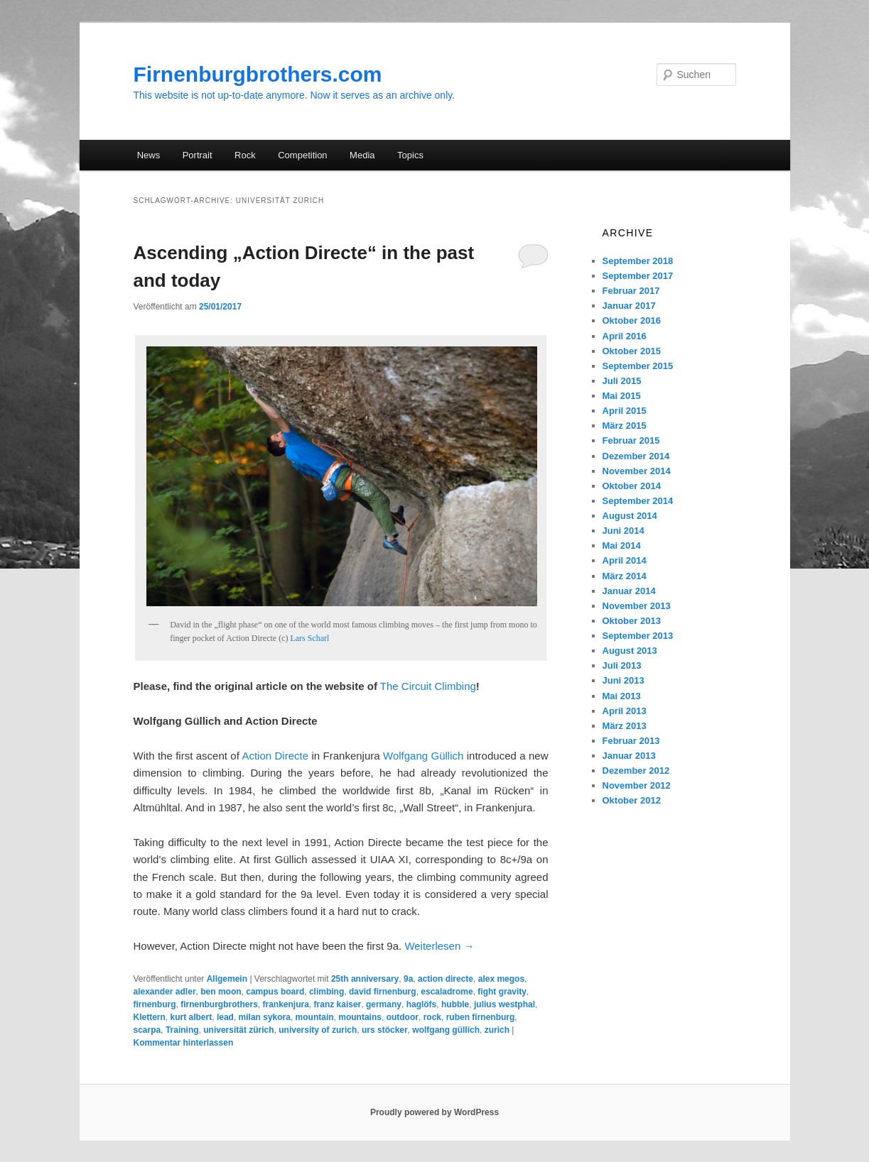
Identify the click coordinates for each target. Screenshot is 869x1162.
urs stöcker (385, 1030)
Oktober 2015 (632, 351)
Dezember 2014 (636, 456)
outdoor (403, 1017)
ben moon (220, 992)
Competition (302, 155)
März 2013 (625, 725)
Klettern (150, 1017)
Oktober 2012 (632, 800)
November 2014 (637, 471)
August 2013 (630, 650)
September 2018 (638, 261)
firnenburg (155, 1004)
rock (432, 1017)
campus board (275, 992)
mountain (315, 1017)
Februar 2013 (631, 740)
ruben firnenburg (480, 1017)
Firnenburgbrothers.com (258, 74)
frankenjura (286, 1004)
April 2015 (625, 410)
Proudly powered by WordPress (434, 1112)
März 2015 (625, 425)
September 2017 (638, 275)
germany (383, 1004)
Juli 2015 (622, 381)
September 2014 (638, 500)
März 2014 (625, 576)
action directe (445, 979)
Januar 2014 (629, 591)
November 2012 (637, 785)
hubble (455, 1004)
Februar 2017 (631, 290)
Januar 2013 (629, 755)
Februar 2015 (631, 440)
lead (225, 1017)
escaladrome (447, 992)
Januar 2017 (629, 305)
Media (362, 155)
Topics (410, 155)
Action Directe (275, 756)
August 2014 (630, 515)
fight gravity (502, 992)
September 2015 (638, 366)
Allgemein (227, 979)
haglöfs (421, 1004)
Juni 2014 (623, 530)
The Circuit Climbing (428, 686)
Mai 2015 (622, 395)
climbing (326, 992)
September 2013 (638, 635)
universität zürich (238, 1030)
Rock (245, 155)
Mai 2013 (622, 696)
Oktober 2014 (632, 486)
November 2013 (637, 606)
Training (182, 1030)
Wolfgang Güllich (423, 756)
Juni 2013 (623, 680)
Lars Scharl (309, 638)
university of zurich (318, 1030)
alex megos (501, 979)
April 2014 (625, 560)
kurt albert (191, 1017)
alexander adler (165, 992)
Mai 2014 (622, 545)
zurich (497, 1030)
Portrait (197, 155)
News (149, 155)
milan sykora (265, 1017)
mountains (360, 1017)
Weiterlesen (439, 946)
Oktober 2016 (632, 320)
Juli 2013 (622, 665)
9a (408, 979)
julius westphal (504, 1004)
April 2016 (625, 336)
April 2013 (625, 711)
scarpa (147, 1030)
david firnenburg (382, 992)
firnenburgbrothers (219, 1004)
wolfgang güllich (446, 1030)
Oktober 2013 (632, 620)
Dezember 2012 (636, 770)
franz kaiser (338, 1004)
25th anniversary (365, 979)
